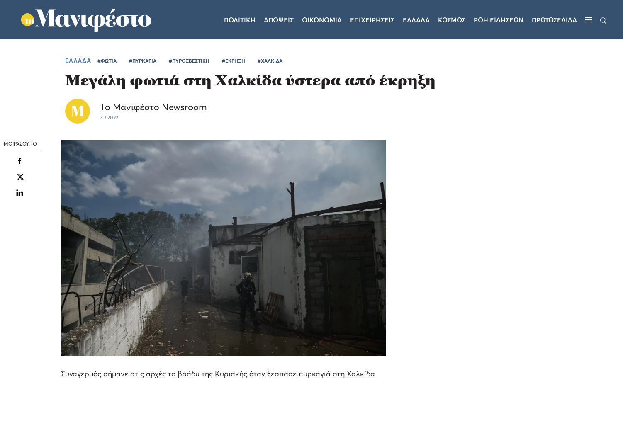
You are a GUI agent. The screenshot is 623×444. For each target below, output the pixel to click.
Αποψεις (279, 20)
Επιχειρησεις (372, 20)
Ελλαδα (416, 20)
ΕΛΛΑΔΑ (78, 60)
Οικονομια (322, 20)
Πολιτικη (240, 20)
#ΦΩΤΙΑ (107, 61)
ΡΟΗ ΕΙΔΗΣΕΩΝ (498, 20)
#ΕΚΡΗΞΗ (233, 61)
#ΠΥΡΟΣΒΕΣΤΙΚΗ (189, 61)
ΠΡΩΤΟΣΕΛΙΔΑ (554, 20)
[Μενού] (588, 20)
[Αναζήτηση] (603, 20)
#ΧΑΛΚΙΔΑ (270, 61)
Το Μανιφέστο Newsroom (153, 107)
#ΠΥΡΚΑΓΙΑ (142, 61)
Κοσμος (451, 20)
